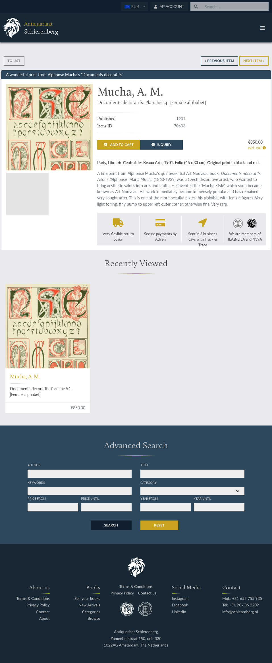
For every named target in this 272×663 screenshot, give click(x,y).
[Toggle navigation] (263, 28)
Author (34, 464)
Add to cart (118, 144)
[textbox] (134, 6)
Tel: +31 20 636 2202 (240, 605)
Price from (37, 498)
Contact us (147, 593)
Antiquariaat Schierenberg (136, 632)
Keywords (36, 482)
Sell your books (87, 598)
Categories (91, 612)
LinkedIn (179, 612)
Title (144, 464)
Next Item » (254, 60)
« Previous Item (219, 60)
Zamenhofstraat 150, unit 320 (136, 638)
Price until (90, 498)
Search (111, 525)
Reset (159, 525)
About (44, 618)
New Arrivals (89, 605)
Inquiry (161, 144)
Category (148, 482)
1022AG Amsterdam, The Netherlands (136, 645)
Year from (149, 498)
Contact (43, 612)
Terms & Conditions (33, 598)
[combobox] (134, 6)
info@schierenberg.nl (240, 612)
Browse (94, 618)
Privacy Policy (38, 605)
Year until (202, 498)
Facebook (180, 605)
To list (14, 60)
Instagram (180, 598)
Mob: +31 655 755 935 (242, 598)
